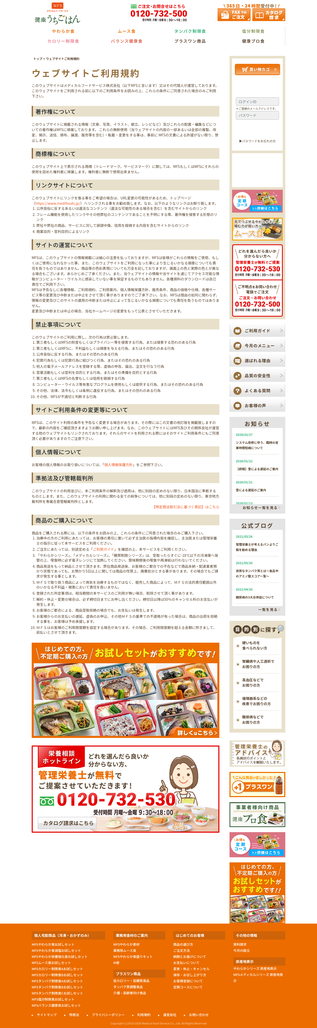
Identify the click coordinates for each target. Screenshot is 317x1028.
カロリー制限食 (63, 41)
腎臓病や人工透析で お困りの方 (258, 664)
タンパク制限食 (190, 31)
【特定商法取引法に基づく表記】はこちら (185, 506)
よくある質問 (258, 390)
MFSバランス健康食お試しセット (56, 1005)
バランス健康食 (127, 41)
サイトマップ (47, 1014)
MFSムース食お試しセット (51, 962)
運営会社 (169, 1014)
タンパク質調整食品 (128, 986)
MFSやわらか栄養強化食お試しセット (59, 956)
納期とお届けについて (189, 956)
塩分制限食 (253, 31)
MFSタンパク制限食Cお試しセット (57, 993)
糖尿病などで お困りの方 (253, 719)
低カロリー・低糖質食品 (131, 980)
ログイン (257, 129)
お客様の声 (255, 405)
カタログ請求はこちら (68, 823)
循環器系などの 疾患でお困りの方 (256, 701)
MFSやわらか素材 (126, 944)
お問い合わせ (199, 1014)
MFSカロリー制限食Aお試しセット (57, 968)
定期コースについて (188, 987)
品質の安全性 (258, 375)
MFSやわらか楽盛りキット (133, 956)
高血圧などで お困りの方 (253, 682)
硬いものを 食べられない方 (254, 645)
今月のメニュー (260, 345)
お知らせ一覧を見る (260, 507)
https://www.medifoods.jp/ (57, 203)
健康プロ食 (253, 41)
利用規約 (143, 1014)
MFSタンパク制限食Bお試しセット (57, 987)
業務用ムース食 (124, 950)
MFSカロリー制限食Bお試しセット (57, 974)
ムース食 (127, 31)
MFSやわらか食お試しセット (53, 944)
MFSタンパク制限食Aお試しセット (57, 980)
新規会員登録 (257, 178)
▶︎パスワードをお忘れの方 (257, 141)
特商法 (74, 1014)
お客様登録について (188, 980)
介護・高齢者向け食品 (129, 992)
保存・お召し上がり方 (189, 974)
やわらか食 (63, 31)
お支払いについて (186, 962)
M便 (116, 962)
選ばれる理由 (258, 360)
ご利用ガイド (103, 549)
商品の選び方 (183, 944)
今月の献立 (241, 950)
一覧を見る (268, 609)
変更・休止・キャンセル (191, 968)
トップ (37, 58)
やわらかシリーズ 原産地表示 (255, 968)
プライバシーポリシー (108, 1014)
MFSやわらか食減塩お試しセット (56, 950)
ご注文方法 (181, 950)
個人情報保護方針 (118, 464)
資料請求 (239, 944)
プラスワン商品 (190, 41)
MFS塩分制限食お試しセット (53, 999)
